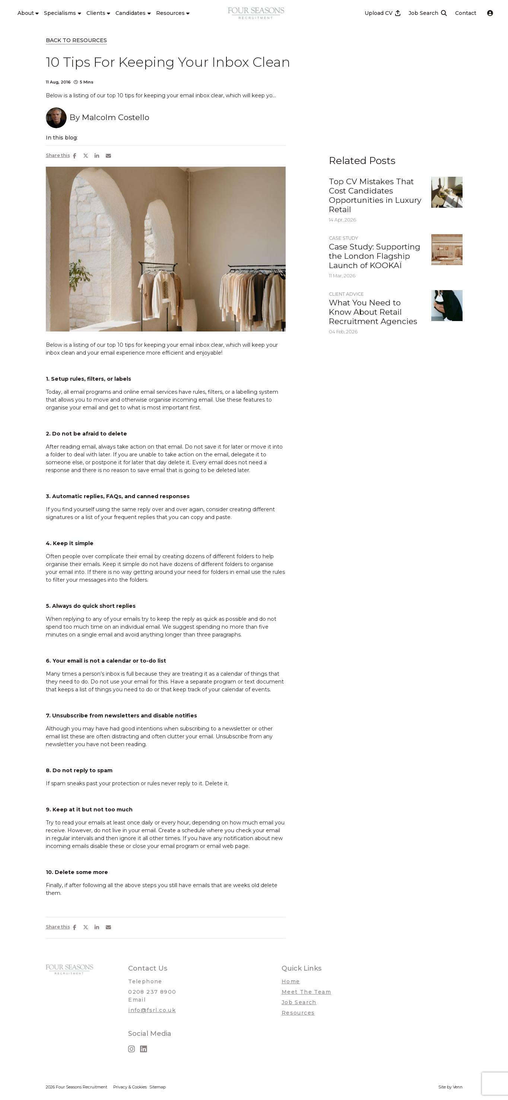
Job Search (299, 1002)
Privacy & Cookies (130, 1087)
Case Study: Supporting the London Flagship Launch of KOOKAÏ (374, 256)
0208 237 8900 (152, 992)
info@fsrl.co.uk (152, 1010)
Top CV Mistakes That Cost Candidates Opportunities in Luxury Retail (375, 195)
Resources (298, 1012)
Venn (458, 1087)
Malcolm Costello (115, 117)
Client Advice (346, 294)
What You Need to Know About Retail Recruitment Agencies (373, 312)
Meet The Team (306, 992)
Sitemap (157, 1087)
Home (291, 981)
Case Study (343, 238)
